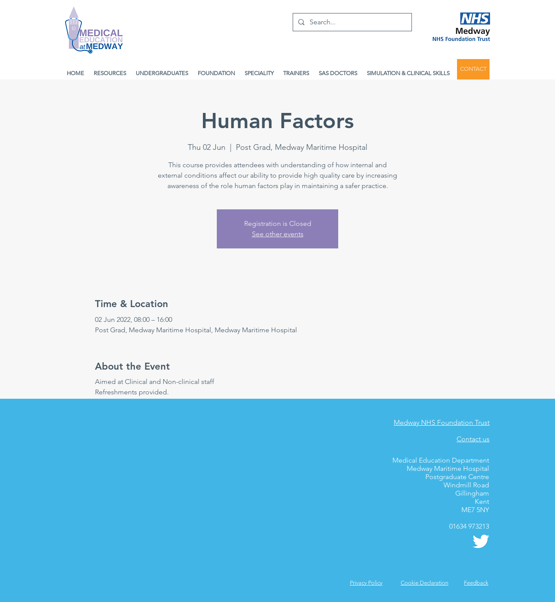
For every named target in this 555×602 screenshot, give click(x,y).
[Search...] (351, 22)
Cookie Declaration (424, 582)
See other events (278, 234)
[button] (476, 582)
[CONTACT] (473, 69)
